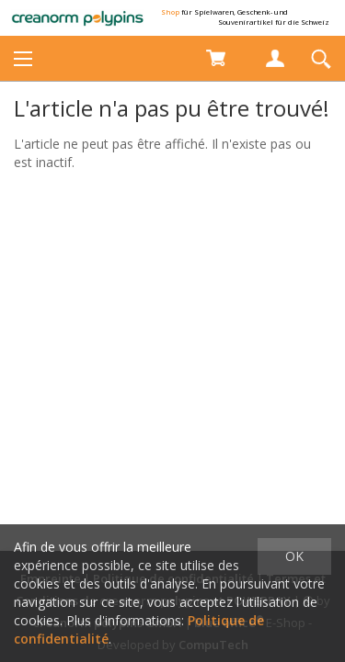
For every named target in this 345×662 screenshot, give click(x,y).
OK (294, 556)
